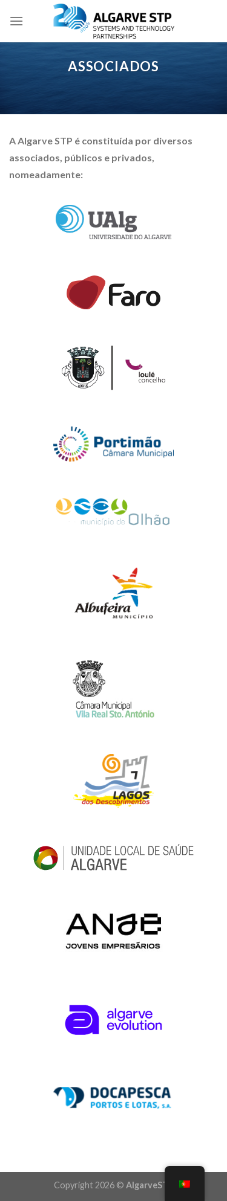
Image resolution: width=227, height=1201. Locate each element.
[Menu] (16, 21)
